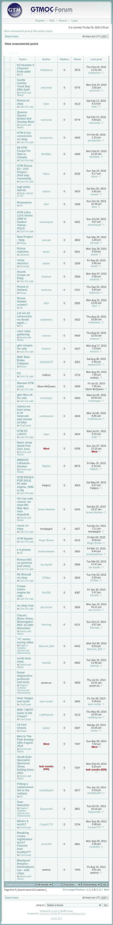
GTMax (46, 577)
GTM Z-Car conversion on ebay (24, 136)
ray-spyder (46, 564)
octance (46, 335)
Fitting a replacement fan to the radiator (25, 788)
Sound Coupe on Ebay (23, 275)
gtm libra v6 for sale (24, 396)
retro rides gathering (24, 333)
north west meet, (24, 660)
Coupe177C (46, 824)
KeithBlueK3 (46, 790)
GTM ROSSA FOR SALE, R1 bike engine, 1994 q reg (25, 484)
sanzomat (46, 87)
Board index (12, 36)
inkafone (46, 276)
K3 (21, 74)
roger (46, 434)
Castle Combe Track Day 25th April (23, 84)
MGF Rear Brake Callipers (23, 360)
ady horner (46, 607)
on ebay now (25, 605)
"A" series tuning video (25, 641)
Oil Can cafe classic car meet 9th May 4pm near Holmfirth (25, 506)
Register (40, 20)
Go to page (69, 889)
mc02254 (46, 844)
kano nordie (46, 701)
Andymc (46, 348)
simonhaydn (46, 222)
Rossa (23, 243)
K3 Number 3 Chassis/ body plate (25, 68)
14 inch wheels (22, 726)
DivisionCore (79, 913)
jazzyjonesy (46, 137)
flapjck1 (46, 466)
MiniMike (46, 154)
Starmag (46, 624)
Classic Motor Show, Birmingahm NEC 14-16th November (25, 622)
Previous (80, 889)
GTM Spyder (25, 538)
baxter (46, 251)
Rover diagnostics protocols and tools (24, 677)
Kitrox (46, 173)
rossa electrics (22, 262)
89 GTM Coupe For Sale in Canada (24, 152)
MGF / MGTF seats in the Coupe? (25, 713)
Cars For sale (26, 107)
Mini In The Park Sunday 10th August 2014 (25, 741)
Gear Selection (23, 803)
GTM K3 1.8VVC (22, 432)
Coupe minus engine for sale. (23, 591)
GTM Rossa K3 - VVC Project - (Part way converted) (24, 172)
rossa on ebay (23, 527)
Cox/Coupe (25, 425)
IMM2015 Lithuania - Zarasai (24, 463)
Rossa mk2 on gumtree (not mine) (24, 563)
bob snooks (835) (46, 767)
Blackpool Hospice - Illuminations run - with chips (25, 867)
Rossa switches (23, 250)
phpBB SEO (56, 918)
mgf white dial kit (23, 188)
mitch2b (46, 662)
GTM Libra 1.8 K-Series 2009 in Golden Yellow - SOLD (25, 220)
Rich (46, 204)
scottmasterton (46, 551)
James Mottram (46, 509)
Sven (46, 103)
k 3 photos (24, 549)
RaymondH (46, 808)
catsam (46, 191)
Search (63, 20)
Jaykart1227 (46, 362)
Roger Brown (46, 540)
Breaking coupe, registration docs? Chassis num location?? (24, 842)
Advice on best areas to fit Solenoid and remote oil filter (24, 414)
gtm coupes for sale (24, 347)
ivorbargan (46, 398)
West (46, 448)
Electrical (24, 255)
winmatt (46, 240)
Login (74, 20)
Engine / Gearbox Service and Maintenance (23, 649)
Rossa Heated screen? (22, 301)
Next (106, 889)
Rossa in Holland (23, 288)
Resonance (24, 202)
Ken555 (46, 592)
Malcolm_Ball (46, 646)
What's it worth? (23, 823)
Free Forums (67, 913)
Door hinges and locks (25, 700)
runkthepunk (46, 416)
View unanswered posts (17, 31)
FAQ (51, 20)
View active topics (42, 31)
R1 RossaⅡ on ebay (24, 576)
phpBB (54, 911)
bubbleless (46, 70)
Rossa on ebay (23, 102)
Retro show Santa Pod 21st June (24, 446)
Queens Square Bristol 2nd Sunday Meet (25, 117)
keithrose (46, 290)
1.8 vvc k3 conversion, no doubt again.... (24, 318)
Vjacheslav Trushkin (48, 913)
